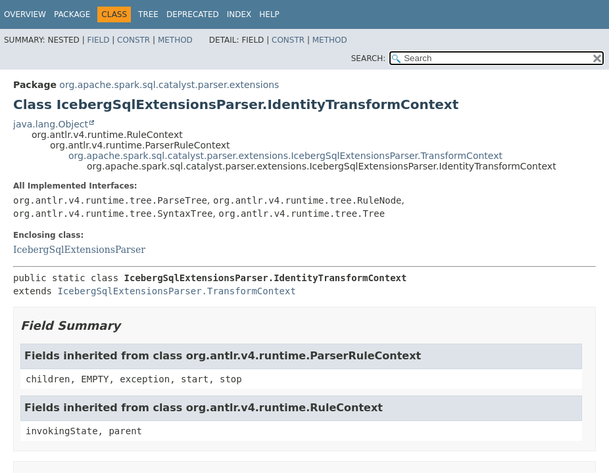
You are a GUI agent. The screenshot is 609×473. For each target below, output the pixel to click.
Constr (133, 40)
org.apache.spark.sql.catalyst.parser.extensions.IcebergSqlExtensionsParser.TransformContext (285, 155)
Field (98, 40)
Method (175, 40)
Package (72, 14)
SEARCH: (368, 58)
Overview (25, 14)
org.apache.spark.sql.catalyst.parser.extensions (169, 84)
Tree (148, 14)
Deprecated (192, 14)
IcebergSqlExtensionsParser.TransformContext (176, 291)
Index (239, 14)
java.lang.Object (50, 124)
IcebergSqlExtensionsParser (79, 249)
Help (269, 14)
